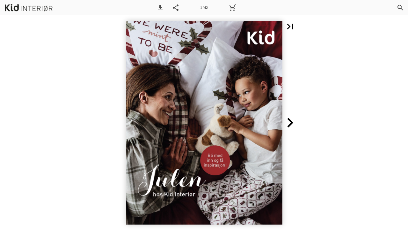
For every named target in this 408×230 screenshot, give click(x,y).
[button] (160, 7)
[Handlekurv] (232, 7)
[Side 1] (204, 7)
